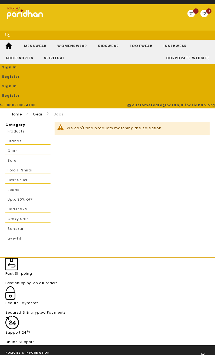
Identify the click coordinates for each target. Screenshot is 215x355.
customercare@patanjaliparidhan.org (173, 5)
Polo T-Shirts (20, 129)
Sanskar (15, 188)
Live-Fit (15, 197)
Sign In (150, 29)
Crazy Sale (18, 178)
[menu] (107, 56)
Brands (15, 100)
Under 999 (18, 168)
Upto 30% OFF (20, 159)
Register (174, 29)
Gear (37, 73)
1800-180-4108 (19, 5)
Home (16, 73)
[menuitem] (9, 50)
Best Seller (18, 139)
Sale (12, 120)
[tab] (107, 314)
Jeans (13, 149)
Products (16, 90)
